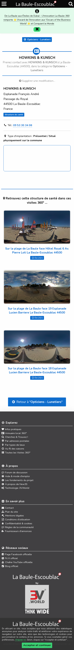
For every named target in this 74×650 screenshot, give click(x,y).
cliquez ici (20, 639)
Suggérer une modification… (37, 81)
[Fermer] (37, 29)
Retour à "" (37, 402)
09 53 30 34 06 (22, 125)
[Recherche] (70, 3)
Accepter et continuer (37, 645)
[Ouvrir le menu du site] (4, 4)
